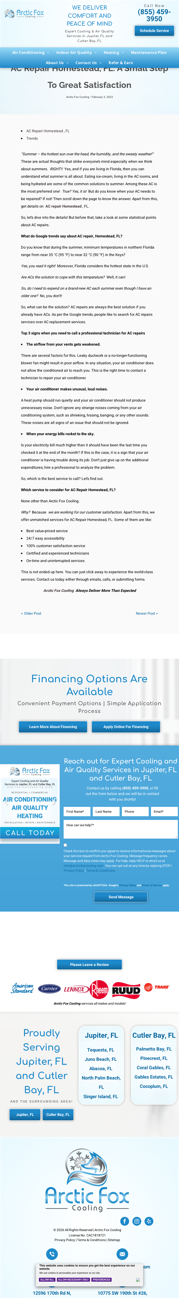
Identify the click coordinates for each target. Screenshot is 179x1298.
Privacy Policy (74, 870)
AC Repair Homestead (44, 131)
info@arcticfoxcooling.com (83, 865)
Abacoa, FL (100, 1068)
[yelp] (149, 1222)
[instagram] (136, 1222)
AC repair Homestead (63, 206)
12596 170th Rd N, (52, 1293)
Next (54, 805)
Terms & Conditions (100, 870)
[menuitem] (31, 52)
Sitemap (114, 1240)
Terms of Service (152, 885)
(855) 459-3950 (154, 15)
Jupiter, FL (101, 1036)
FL (67, 131)
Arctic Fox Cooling (58, 590)
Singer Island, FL (100, 1096)
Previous (5, 805)
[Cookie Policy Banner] (89, 1275)
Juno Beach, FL (101, 1059)
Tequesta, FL (100, 1050)
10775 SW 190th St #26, (122, 1293)
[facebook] (124, 1222)
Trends (32, 138)
